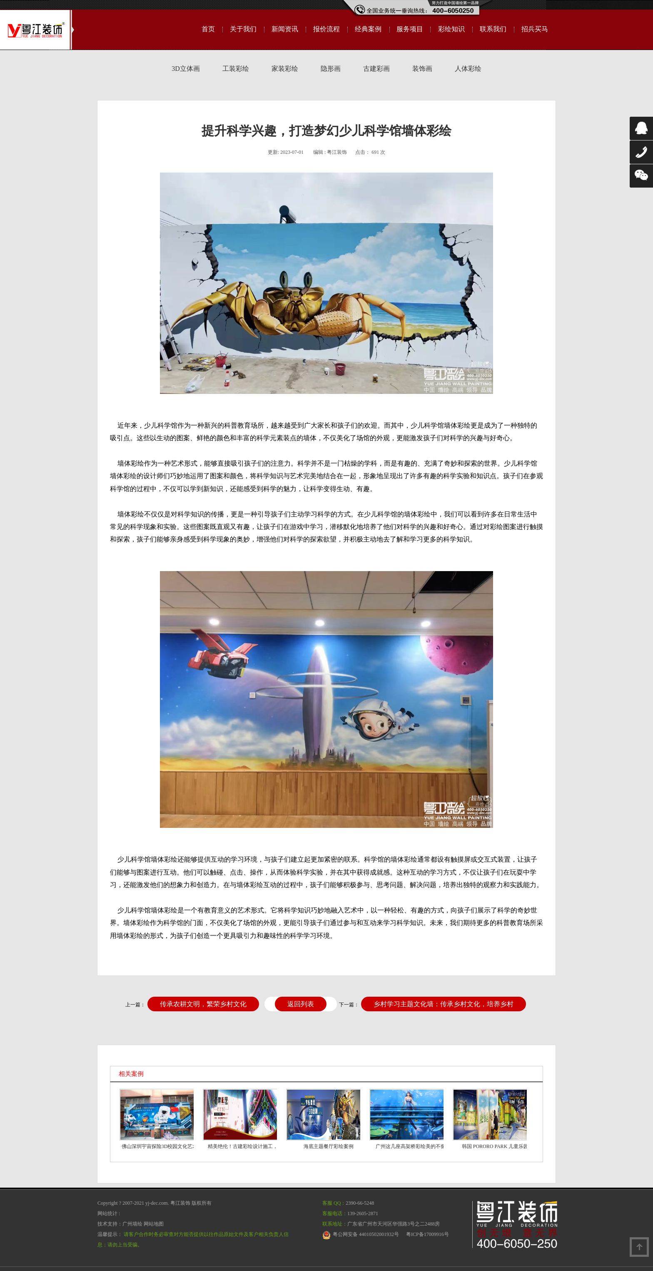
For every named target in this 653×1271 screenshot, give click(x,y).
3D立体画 (186, 68)
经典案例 (368, 29)
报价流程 (326, 29)
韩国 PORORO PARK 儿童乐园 (495, 1146)
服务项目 (409, 29)
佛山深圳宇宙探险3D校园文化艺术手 (162, 1146)
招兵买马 (534, 29)
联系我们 (493, 29)
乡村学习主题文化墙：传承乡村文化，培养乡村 (443, 1004)
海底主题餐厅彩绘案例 (329, 1146)
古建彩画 (376, 68)
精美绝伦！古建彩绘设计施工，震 (245, 1146)
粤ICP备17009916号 (427, 1234)
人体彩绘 (468, 68)
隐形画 (331, 68)
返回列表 (300, 1004)
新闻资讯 (285, 29)
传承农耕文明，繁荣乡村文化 (203, 1004)
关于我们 (243, 29)
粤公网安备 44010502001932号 (366, 1234)
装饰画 (422, 68)
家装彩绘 (285, 68)
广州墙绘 (132, 1224)
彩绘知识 (451, 29)
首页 (208, 29)
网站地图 (154, 1224)
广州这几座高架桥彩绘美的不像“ (412, 1146)
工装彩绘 (235, 68)
